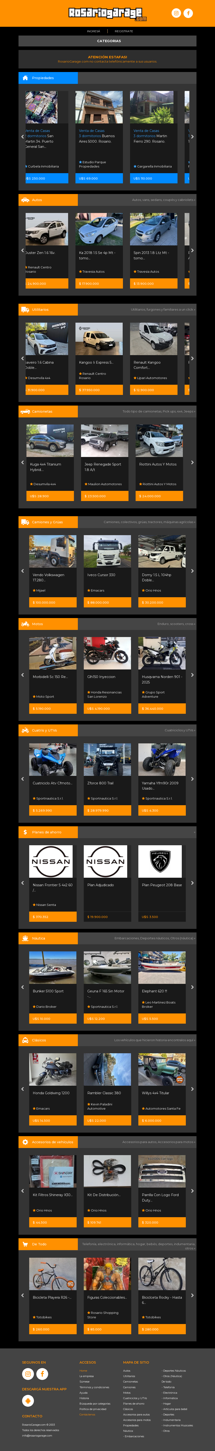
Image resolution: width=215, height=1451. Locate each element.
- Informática (170, 1398)
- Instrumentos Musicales (177, 1425)
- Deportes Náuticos (174, 1370)
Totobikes (42, 1317)
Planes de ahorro (133, 1403)
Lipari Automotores (158, 378)
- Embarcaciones (133, 1436)
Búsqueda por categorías (94, 1403)
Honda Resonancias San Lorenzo (104, 694)
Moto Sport (43, 696)
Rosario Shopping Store (102, 1315)
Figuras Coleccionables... (107, 1297)
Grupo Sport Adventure (153, 694)
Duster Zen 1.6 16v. (48, 253)
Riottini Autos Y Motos (160, 464)
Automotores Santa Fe (161, 1108)
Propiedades (131, 1425)
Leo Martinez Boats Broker (158, 1004)
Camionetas (130, 1381)
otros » (190, 1248)
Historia (84, 1398)
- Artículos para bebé (174, 1409)
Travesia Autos (100, 271)
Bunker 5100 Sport (48, 991)
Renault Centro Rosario (46, 269)
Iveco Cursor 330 (101, 575)
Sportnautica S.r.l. (48, 798)
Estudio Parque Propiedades (100, 164)
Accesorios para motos (175, 1142)
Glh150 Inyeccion (101, 677)
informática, (126, 1244)
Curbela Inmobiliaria (50, 166)
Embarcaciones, (127, 938)
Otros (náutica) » (182, 938)
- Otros (166, 1431)
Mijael (39, 590)
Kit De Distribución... (104, 1195)
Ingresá (93, 31)
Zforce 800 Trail (100, 783)
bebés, (152, 1244)
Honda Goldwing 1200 (51, 1093)
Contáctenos (87, 1414)
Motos (127, 1392)
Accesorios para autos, (140, 1142)
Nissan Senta (44, 905)
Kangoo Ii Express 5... (104, 362)
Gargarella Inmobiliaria (161, 166)
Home (83, 1370)
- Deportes (168, 1414)
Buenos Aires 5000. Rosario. (105, 136)
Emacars (95, 590)
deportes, (166, 1244)
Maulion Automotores (105, 484)
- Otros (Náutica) (172, 1376)
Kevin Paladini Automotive (99, 1106)
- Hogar (166, 1403)
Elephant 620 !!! (154, 991)
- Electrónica (169, 1392)
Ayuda (83, 1392)
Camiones (129, 1387)
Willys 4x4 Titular (155, 1093)
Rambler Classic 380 (104, 1093)
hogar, (141, 1244)
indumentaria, (184, 1244)
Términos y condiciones (94, 1387)
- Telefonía (168, 1387)
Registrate (124, 31)
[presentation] (22, 137)
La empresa (86, 1376)
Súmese (84, 1381)
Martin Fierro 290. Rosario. (158, 136)
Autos (126, 1370)
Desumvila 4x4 (46, 378)
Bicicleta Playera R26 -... (52, 1297)
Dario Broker (44, 1006)
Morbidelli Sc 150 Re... (50, 677)
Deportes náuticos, (155, 938)
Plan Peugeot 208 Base (162, 885)
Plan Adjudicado (100, 885)
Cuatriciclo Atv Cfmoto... (52, 783)
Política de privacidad (92, 1409)
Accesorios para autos (136, 1414)
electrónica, (107, 1244)
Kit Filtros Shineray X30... (53, 1195)
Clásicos (128, 1409)
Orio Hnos (151, 590)
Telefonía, (90, 1244)
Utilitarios (129, 1376)
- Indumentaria (171, 1420)
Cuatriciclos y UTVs (135, 1398)
